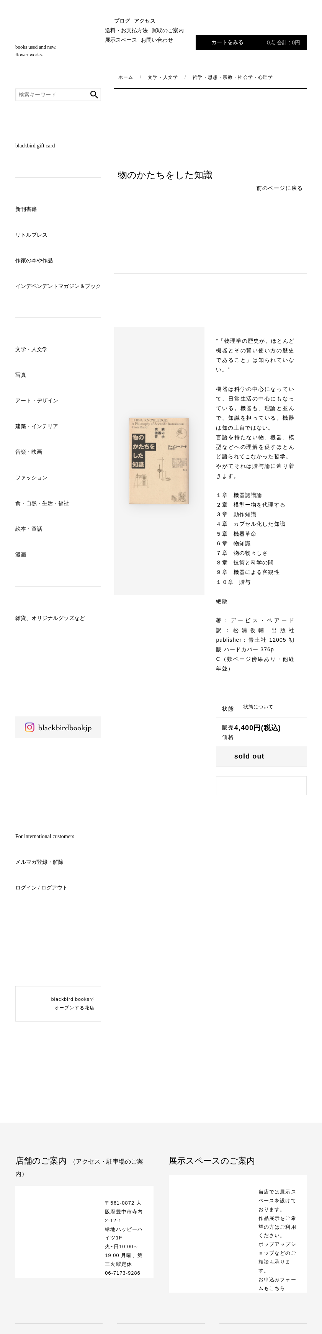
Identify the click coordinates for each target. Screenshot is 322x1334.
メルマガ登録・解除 (39, 862)
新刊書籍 (26, 209)
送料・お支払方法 (126, 30)
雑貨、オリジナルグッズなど (50, 618)
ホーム (125, 77)
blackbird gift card (35, 146)
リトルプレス (31, 235)
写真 (20, 375)
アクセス (144, 21)
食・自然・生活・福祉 (42, 503)
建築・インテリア (36, 426)
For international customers (44, 836)
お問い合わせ (157, 40)
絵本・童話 (28, 529)
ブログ (122, 21)
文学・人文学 (31, 349)
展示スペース (121, 40)
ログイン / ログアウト (41, 888)
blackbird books (58, 34)
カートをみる (255, 42)
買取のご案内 (168, 30)
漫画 (20, 554)
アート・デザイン (36, 401)
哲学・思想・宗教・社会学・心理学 (233, 77)
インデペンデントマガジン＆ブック (58, 286)
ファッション (31, 478)
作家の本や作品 (34, 260)
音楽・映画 (28, 452)
